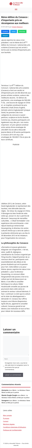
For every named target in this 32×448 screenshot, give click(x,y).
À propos (6, 418)
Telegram (5, 35)
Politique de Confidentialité (12, 430)
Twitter (14, 31)
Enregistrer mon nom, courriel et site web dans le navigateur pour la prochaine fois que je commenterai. (17, 366)
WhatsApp (22, 31)
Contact (5, 421)
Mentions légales (9, 424)
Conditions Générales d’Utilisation (14, 427)
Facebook (5, 31)
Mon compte (7, 415)
